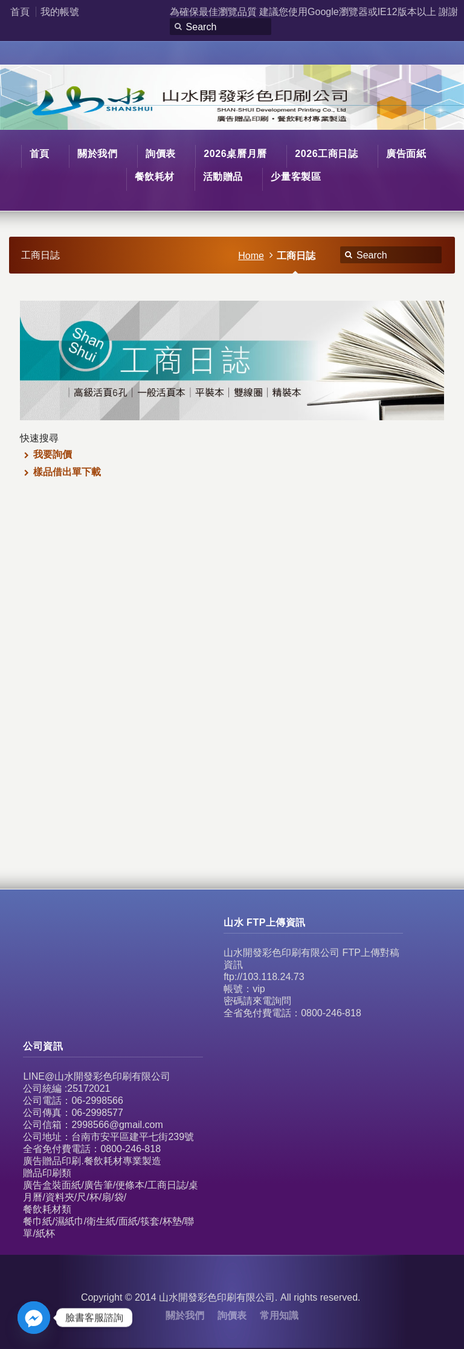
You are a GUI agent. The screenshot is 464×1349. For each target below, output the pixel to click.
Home (251, 256)
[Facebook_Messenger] (34, 1317)
